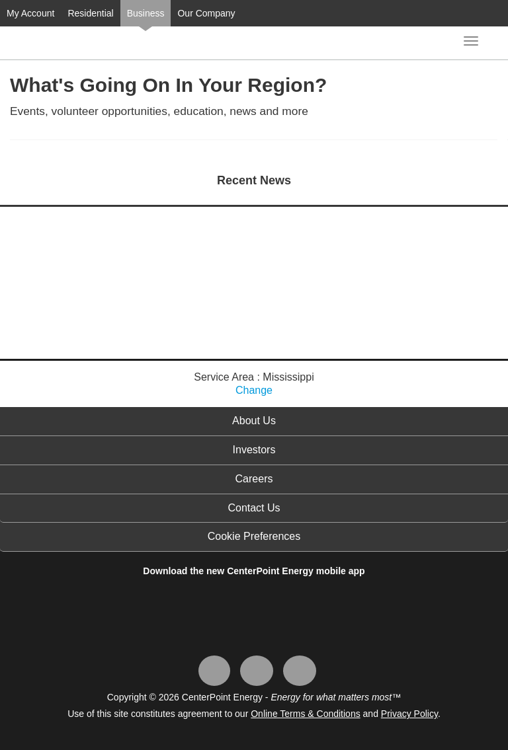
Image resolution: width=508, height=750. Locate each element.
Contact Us (254, 507)
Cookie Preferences (254, 536)
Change (254, 390)
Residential (90, 13)
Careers (254, 478)
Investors (254, 449)
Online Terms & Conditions (305, 713)
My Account (30, 13)
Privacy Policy (409, 713)
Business (146, 13)
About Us (254, 420)
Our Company (206, 13)
